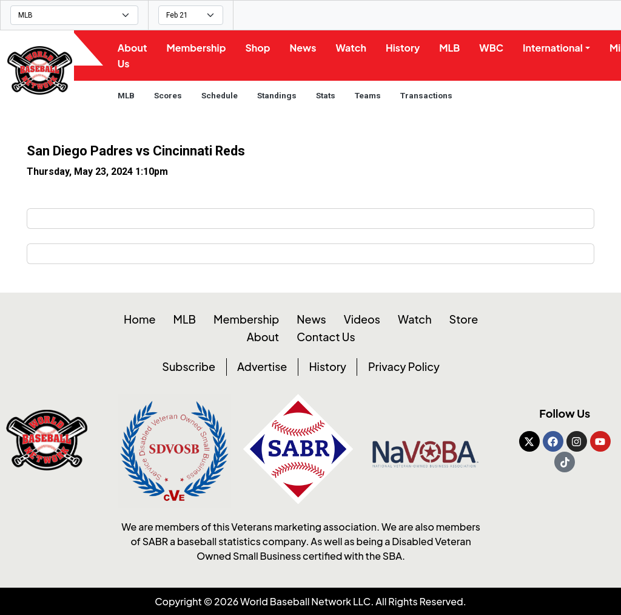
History (406, 47)
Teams (370, 95)
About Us (135, 55)
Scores (170, 95)
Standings (279, 95)
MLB (452, 47)
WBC (494, 47)
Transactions (429, 95)
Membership (199, 47)
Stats (328, 95)
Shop (260, 47)
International (556, 47)
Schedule (222, 95)
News (305, 47)
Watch (353, 47)
